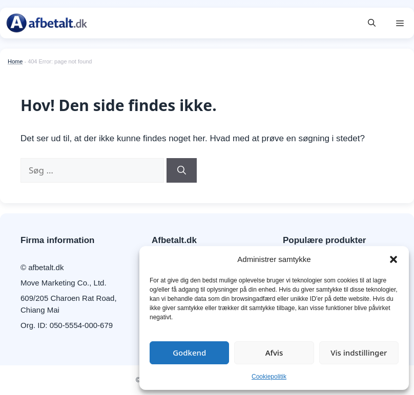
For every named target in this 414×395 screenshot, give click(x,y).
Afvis (274, 352)
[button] (393, 259)
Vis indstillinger (358, 352)
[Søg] (182, 170)
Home (15, 61)
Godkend (189, 352)
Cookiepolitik (269, 376)
